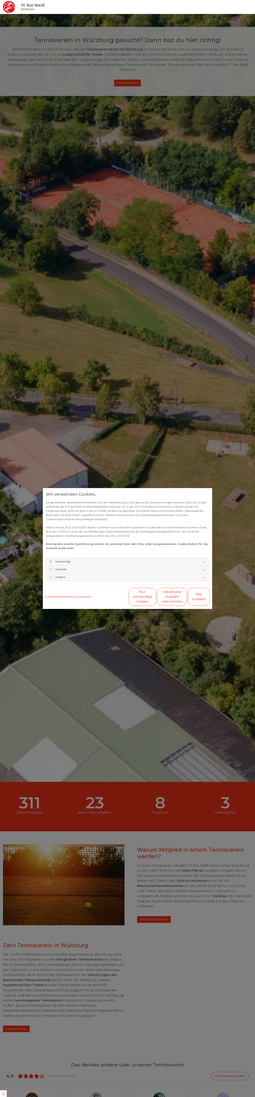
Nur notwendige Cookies (115, 596)
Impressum (84, 596)
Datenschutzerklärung (59, 596)
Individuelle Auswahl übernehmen (153, 596)
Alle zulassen (191, 597)
